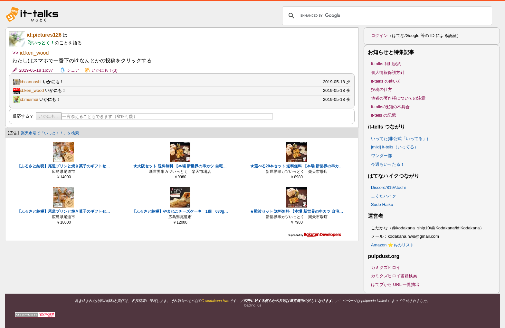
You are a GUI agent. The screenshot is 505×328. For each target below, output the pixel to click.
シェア (73, 70)
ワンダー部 (381, 155)
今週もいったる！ (388, 164)
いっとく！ (43, 42)
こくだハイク (383, 196)
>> (15, 53)
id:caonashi (30, 81)
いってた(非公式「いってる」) (399, 138)
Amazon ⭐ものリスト (392, 245)
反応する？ (23, 116)
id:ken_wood (34, 53)
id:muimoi (29, 99)
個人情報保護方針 (388, 72)
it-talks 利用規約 (386, 63)
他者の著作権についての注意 (398, 98)
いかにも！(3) (104, 70)
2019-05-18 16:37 (36, 70)
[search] (386, 16)
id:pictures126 (43, 35)
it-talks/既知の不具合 (390, 106)
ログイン (379, 35)
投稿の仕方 (381, 89)
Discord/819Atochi (388, 187)
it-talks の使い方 (386, 81)
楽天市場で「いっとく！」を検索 (50, 133)
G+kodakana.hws (215, 301)
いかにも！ (48, 116)
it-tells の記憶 (383, 115)
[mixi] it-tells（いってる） (395, 147)
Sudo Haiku (382, 204)
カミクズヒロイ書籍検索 (394, 275)
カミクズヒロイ (385, 267)
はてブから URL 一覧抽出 (395, 284)
